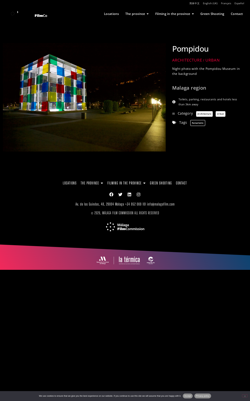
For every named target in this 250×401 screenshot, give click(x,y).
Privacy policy (202, 396)
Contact (237, 14)
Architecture (187, 60)
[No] (245, 395)
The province (137, 14)
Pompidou (190, 48)
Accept (187, 396)
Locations (111, 14)
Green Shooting (212, 14)
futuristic (198, 122)
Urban (212, 60)
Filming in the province (174, 14)
